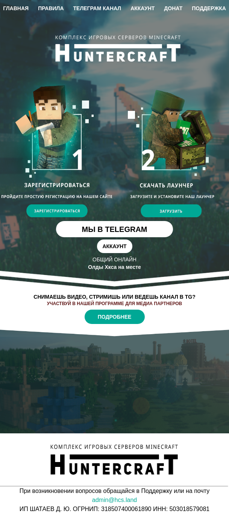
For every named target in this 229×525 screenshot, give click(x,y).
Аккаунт (142, 8)
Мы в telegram (114, 229)
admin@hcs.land (114, 500)
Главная (16, 8)
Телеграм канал (97, 8)
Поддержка (209, 8)
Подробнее (115, 317)
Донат (173, 8)
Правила (51, 8)
